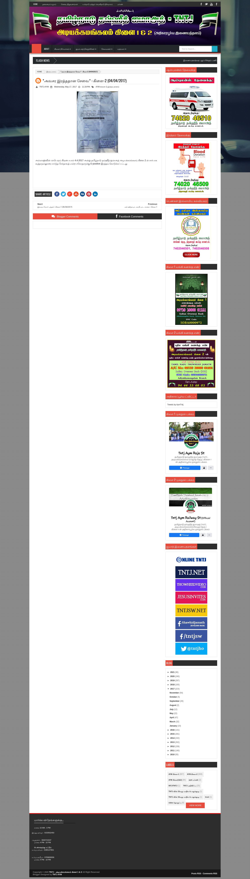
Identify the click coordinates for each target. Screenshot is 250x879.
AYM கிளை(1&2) (175, 780)
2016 (172, 730)
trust (207, 797)
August (173, 705)
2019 (172, 680)
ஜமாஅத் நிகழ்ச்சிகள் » (86, 48)
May (172, 713)
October (173, 697)
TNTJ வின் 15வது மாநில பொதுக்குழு (184, 791)
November (175, 693)
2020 (172, 676)
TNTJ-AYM (44, 87)
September (175, 701)
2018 (172, 685)
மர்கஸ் (120, 4)
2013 (172, 742)
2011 (172, 750)
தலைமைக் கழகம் (49, 4)
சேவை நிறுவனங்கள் (69, 4)
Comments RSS (210, 873)
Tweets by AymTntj (175, 405)
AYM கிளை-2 (101, 87)
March (173, 722)
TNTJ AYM (57, 874)
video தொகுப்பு (175, 803)
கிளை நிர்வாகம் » (62, 48)
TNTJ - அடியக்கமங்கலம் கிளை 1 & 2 (65, 872)
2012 (172, 746)
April (172, 717)
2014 (172, 738)
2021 (172, 672)
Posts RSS (196, 873)
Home (35, 4)
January (173, 726)
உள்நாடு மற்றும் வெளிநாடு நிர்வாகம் (98, 4)
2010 (172, 754)
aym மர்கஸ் (193, 780)
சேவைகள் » (106, 48)
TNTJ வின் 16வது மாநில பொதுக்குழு (184, 797)
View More (195, 805)
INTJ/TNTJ (173, 786)
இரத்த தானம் (51, 72)
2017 (172, 689)
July (172, 709)
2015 (172, 734)
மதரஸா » (121, 48)
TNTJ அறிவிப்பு (189, 786)
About (46, 48)
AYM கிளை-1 (174, 774)
